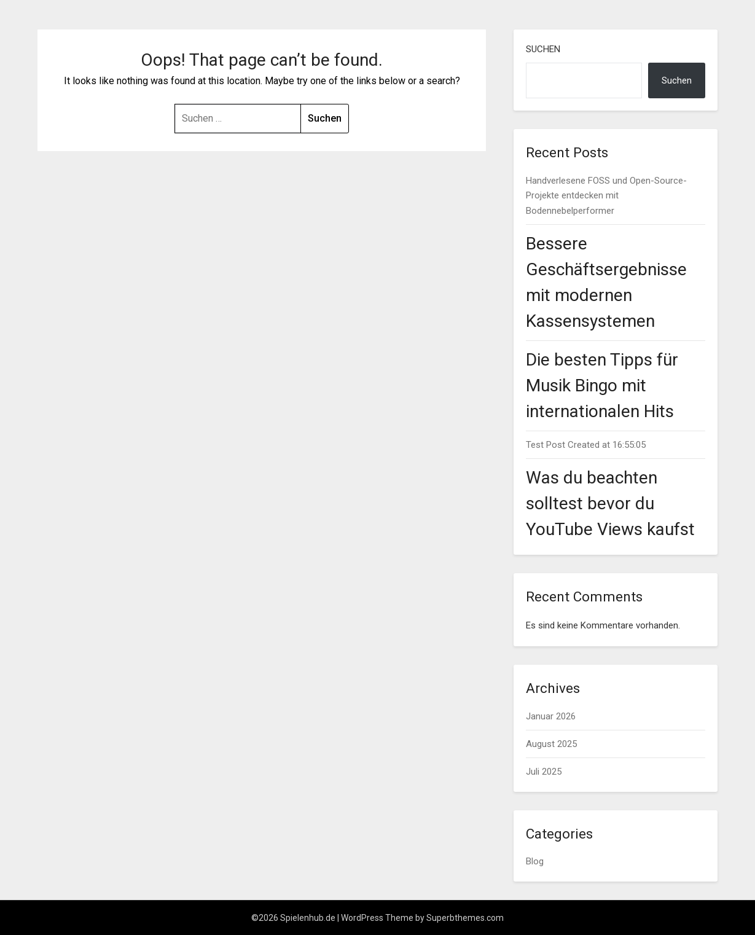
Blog (535, 861)
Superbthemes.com (465, 918)
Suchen (543, 49)
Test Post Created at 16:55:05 (586, 444)
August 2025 (551, 743)
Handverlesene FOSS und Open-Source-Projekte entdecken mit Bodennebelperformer (606, 195)
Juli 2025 (543, 771)
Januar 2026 (551, 716)
